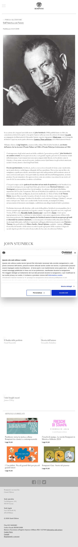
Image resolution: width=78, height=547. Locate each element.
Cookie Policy (8, 532)
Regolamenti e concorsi (11, 537)
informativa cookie (55, 275)
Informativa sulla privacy (54, 530)
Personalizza (38, 293)
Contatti (6, 534)
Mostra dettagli (66, 286)
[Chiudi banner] (75, 252)
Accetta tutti (63, 293)
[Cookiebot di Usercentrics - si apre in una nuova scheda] (63, 252)
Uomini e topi (37, 213)
